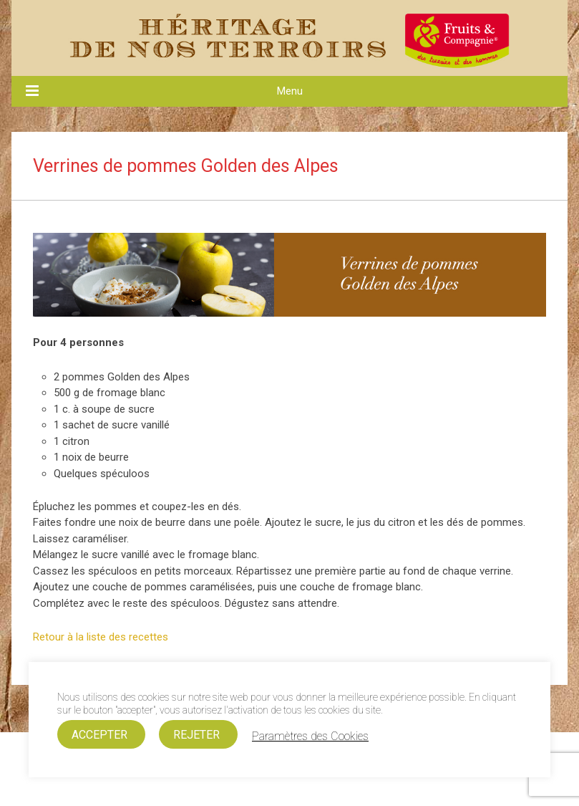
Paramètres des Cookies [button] (310, 736)
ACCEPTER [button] (99, 735)
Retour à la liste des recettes (100, 636)
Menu (290, 91)
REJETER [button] (196, 735)
